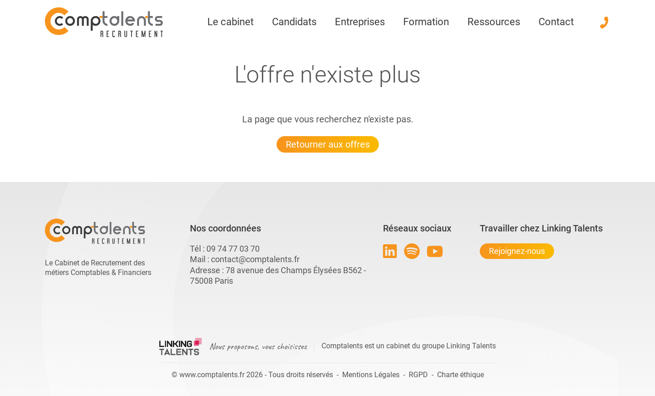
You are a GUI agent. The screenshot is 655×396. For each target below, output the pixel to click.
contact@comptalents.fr (255, 259)
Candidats (294, 22)
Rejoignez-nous (517, 251)
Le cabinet (230, 22)
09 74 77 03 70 (233, 248)
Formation (426, 22)
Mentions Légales (371, 374)
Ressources (493, 22)
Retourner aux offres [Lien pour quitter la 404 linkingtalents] (328, 144)
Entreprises (360, 22)
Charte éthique (460, 374)
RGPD (418, 374)
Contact (556, 22)
